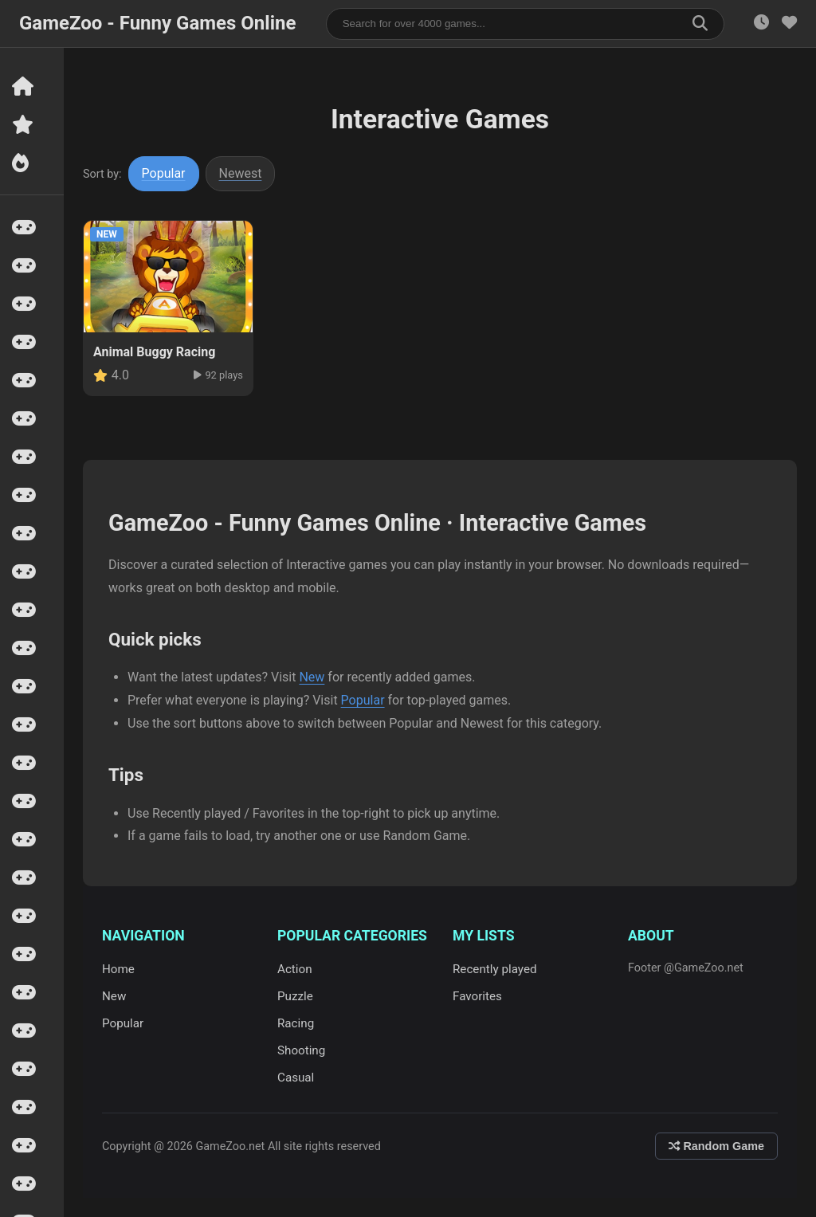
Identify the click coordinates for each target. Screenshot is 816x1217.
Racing (295, 1023)
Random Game (716, 1146)
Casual (295, 1077)
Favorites (477, 996)
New (311, 677)
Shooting (301, 1050)
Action (294, 969)
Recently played (495, 969)
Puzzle (295, 996)
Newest (240, 173)
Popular (164, 173)
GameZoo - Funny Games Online (157, 23)
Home (118, 969)
